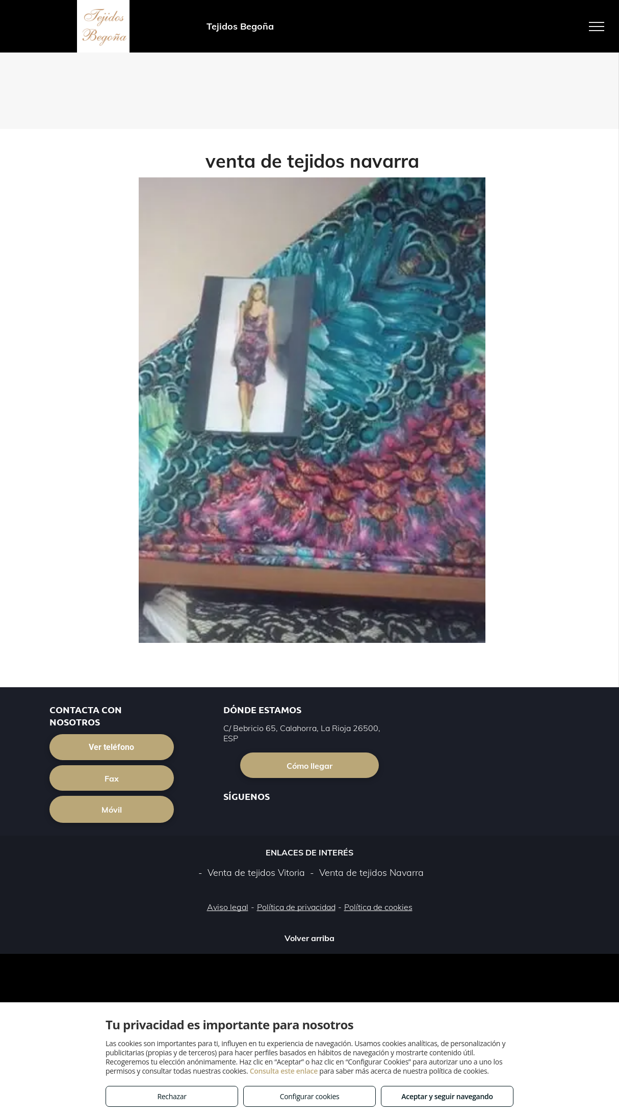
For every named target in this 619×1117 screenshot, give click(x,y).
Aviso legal (227, 907)
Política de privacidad (296, 907)
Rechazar (171, 1096)
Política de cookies (378, 907)
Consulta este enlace (284, 1071)
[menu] (596, 26)
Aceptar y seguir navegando (447, 1096)
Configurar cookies (310, 1096)
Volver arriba (309, 938)
